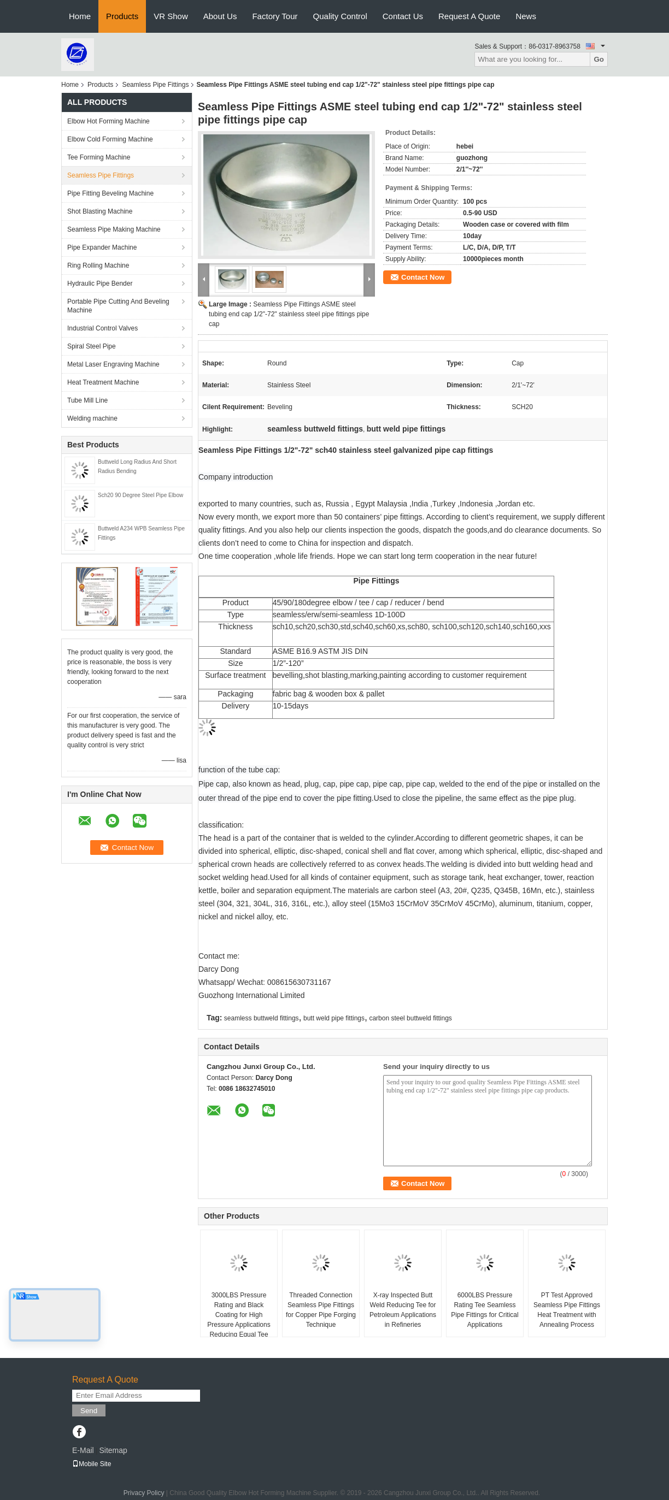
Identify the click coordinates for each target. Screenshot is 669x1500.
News (525, 16)
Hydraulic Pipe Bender (99, 283)
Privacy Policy (144, 1493)
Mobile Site (91, 1464)
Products (122, 16)
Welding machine (92, 418)
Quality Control (340, 16)
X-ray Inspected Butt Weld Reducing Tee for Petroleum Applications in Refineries (402, 1309)
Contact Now (422, 277)
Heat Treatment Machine (103, 382)
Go (599, 59)
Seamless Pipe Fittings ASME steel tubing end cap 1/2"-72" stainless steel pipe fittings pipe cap (289, 314)
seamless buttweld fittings (261, 1018)
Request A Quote (469, 16)
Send (88, 1411)
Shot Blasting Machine (99, 211)
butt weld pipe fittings (334, 1018)
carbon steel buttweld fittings (410, 1018)
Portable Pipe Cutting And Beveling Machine (118, 306)
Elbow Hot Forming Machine (108, 121)
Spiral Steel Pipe (91, 346)
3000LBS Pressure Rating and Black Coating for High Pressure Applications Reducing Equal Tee (238, 1314)
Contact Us (403, 16)
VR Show (171, 16)
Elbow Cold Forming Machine (110, 139)
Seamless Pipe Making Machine (114, 229)
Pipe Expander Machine (102, 247)
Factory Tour (274, 16)
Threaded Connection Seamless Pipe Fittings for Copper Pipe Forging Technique (321, 1309)
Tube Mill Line (87, 400)
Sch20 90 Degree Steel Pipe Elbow (140, 495)
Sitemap (113, 1450)
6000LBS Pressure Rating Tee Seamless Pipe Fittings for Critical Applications (484, 1309)
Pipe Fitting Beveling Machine (110, 193)
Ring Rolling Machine (98, 265)
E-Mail (83, 1450)
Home (80, 16)
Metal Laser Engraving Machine (113, 364)
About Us (220, 16)
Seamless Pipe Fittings (155, 84)
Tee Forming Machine (98, 157)
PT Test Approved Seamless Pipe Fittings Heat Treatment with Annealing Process (566, 1309)
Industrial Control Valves (102, 328)
